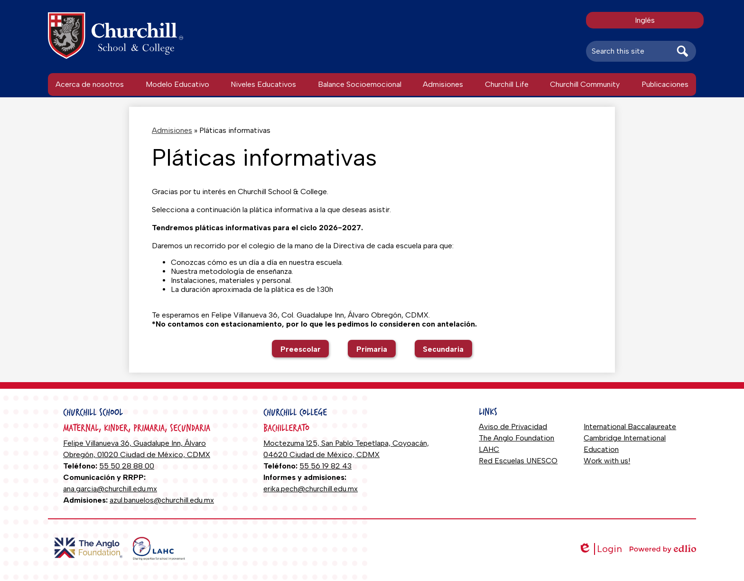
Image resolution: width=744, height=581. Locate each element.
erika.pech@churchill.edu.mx (310, 488)
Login (600, 549)
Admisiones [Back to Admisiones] (172, 130)
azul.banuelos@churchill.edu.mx (162, 500)
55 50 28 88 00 (126, 465)
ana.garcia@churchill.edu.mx (110, 488)
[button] (89, 84)
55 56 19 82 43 (325, 465)
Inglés (645, 20)
